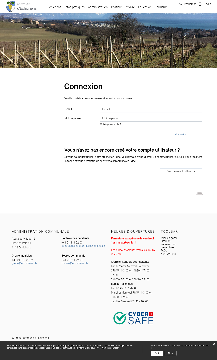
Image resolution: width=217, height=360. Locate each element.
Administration (98, 7)
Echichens (54, 7)
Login (207, 4)
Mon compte (168, 253)
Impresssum (168, 244)
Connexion (180, 134)
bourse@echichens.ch (75, 263)
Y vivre (130, 7)
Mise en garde (169, 238)
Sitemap (166, 241)
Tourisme (161, 7)
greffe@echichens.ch (24, 263)
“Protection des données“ (107, 348)
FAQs (164, 250)
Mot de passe (72, 118)
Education (145, 7)
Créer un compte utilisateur (181, 171)
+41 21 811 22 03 (72, 260)
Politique (117, 7)
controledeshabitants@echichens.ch (83, 245)
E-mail (68, 109)
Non (170, 353)
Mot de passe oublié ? (110, 124)
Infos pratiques (75, 7)
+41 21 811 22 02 (22, 260)
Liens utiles (167, 247)
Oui (157, 353)
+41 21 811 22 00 (72, 242)
